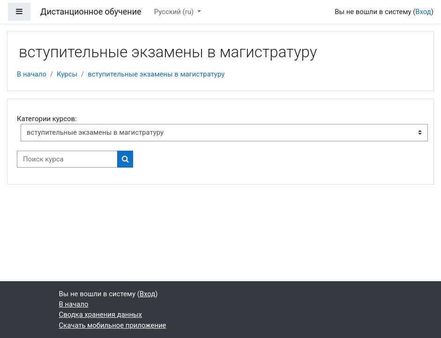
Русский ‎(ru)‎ (174, 12)
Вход (423, 12)
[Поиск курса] (67, 159)
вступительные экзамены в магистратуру (156, 74)
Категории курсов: (47, 119)
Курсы (67, 74)
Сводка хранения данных (100, 314)
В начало (31, 74)
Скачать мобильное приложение (112, 325)
